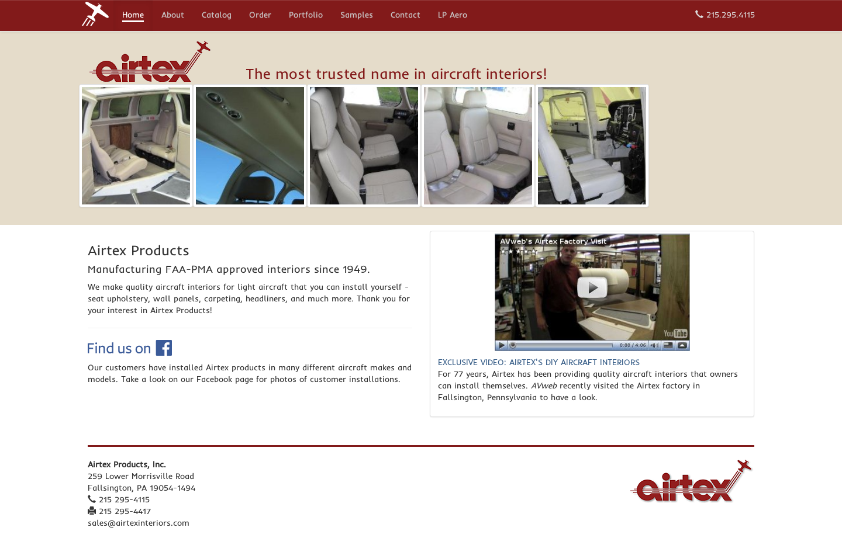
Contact (405, 15)
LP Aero (452, 15)
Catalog (217, 15)
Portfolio (306, 15)
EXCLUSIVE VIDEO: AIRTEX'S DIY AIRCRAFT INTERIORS (539, 362)
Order (260, 15)
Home (133, 15)
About (172, 15)
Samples (356, 15)
